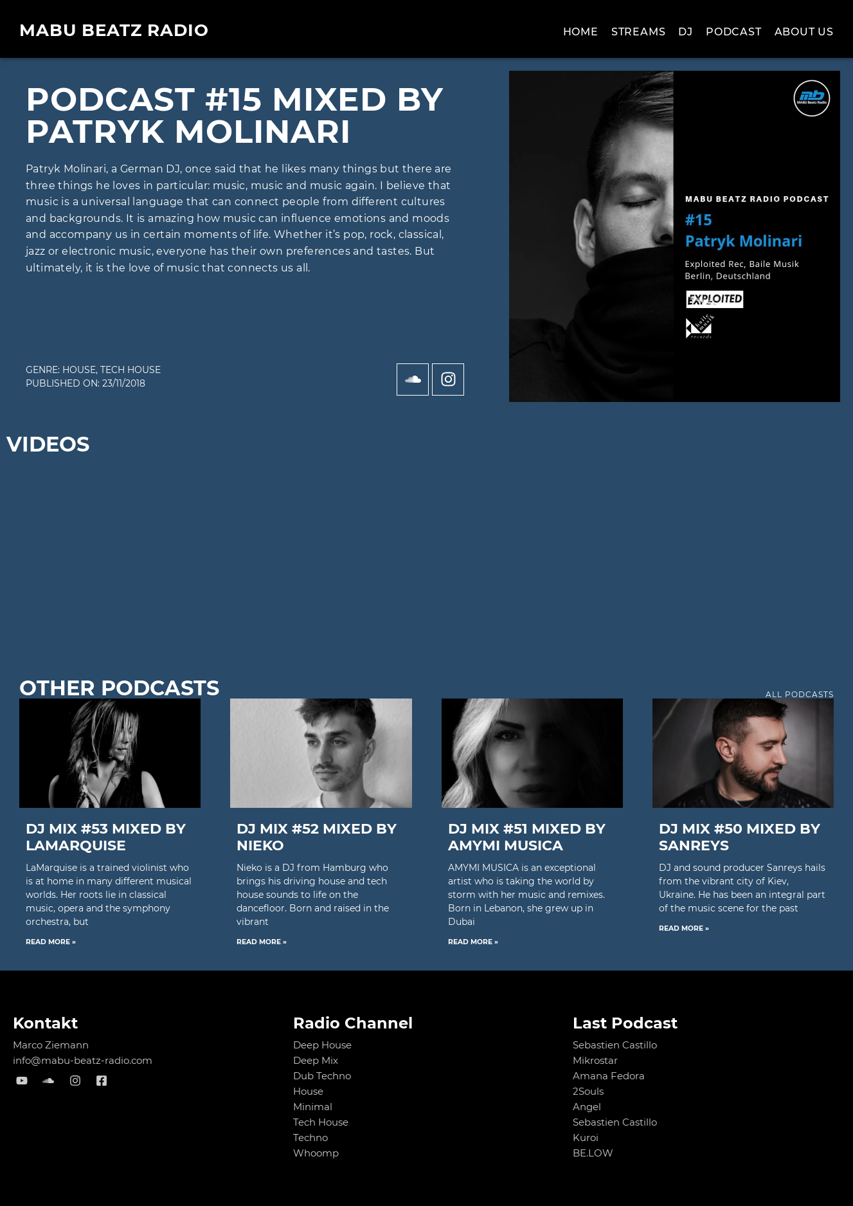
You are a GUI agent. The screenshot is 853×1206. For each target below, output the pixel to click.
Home (580, 32)
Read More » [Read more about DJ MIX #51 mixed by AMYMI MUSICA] (473, 942)
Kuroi (585, 1137)
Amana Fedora (609, 1076)
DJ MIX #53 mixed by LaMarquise (106, 837)
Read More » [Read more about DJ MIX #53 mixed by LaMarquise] (51, 942)
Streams (638, 32)
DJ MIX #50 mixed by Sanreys (739, 837)
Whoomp (316, 1153)
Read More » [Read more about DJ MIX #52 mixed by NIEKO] (262, 942)
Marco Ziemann (51, 1045)
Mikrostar (595, 1060)
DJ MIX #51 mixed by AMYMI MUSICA (527, 837)
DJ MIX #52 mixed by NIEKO (317, 837)
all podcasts (800, 694)
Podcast (734, 32)
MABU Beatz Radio (114, 30)
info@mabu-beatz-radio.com (82, 1060)
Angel (587, 1107)
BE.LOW (593, 1153)
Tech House (130, 370)
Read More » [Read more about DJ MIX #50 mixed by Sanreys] (684, 928)
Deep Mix (315, 1060)
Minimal (312, 1107)
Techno (310, 1137)
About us (804, 32)
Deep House (322, 1045)
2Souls (588, 1091)
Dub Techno (322, 1076)
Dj (685, 32)
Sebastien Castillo (615, 1045)
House (79, 370)
